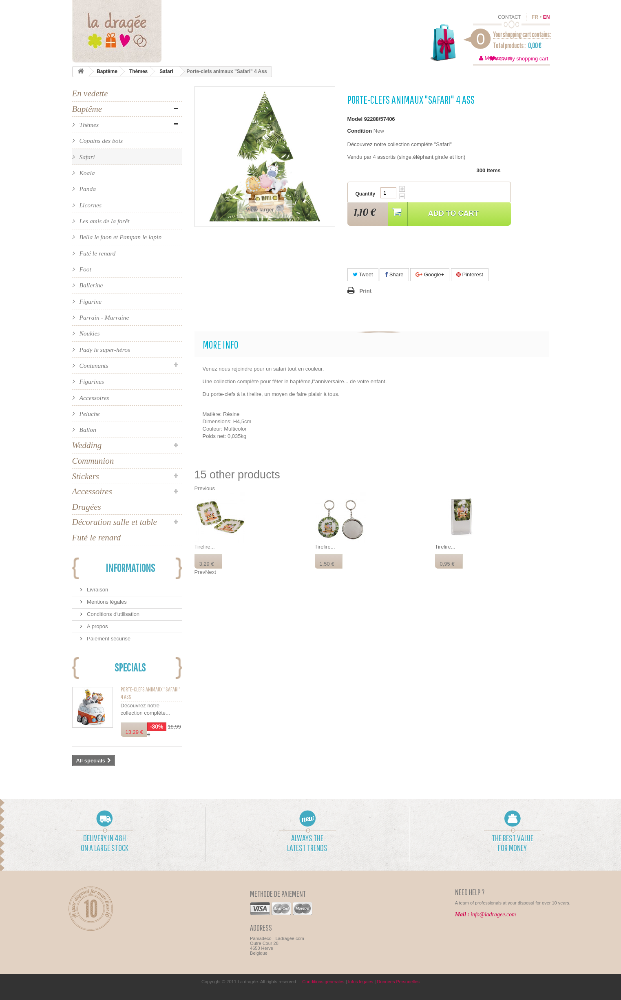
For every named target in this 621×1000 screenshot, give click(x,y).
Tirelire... (204, 547)
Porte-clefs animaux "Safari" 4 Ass (151, 693)
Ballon (87, 429)
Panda (87, 188)
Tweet (363, 274)
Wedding (87, 445)
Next (210, 572)
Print (366, 291)
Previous (204, 488)
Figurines (91, 381)
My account (498, 58)
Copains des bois (100, 140)
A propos (97, 626)
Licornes (90, 205)
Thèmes (138, 71)
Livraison (97, 590)
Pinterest (469, 274)
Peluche (89, 413)
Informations (130, 567)
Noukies (89, 333)
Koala (86, 172)
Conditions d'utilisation (113, 614)
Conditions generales (323, 981)
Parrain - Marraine (103, 317)
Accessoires (93, 397)
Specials (130, 667)
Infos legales (360, 981)
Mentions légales (106, 602)
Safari (166, 71)
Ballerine (90, 285)
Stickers (85, 476)
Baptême (107, 71)
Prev (200, 572)
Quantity (366, 194)
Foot (84, 269)
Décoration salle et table (114, 522)
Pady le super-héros (104, 349)
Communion (93, 461)
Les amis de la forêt (104, 221)
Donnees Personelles (398, 981)
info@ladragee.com (493, 914)
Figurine (90, 301)
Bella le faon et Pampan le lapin (120, 236)
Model (355, 119)
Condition (359, 131)
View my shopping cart (521, 59)
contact (509, 17)
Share (394, 274)
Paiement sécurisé (108, 639)
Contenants (93, 365)
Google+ (429, 274)
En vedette (90, 93)
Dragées (86, 507)
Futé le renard (97, 253)
